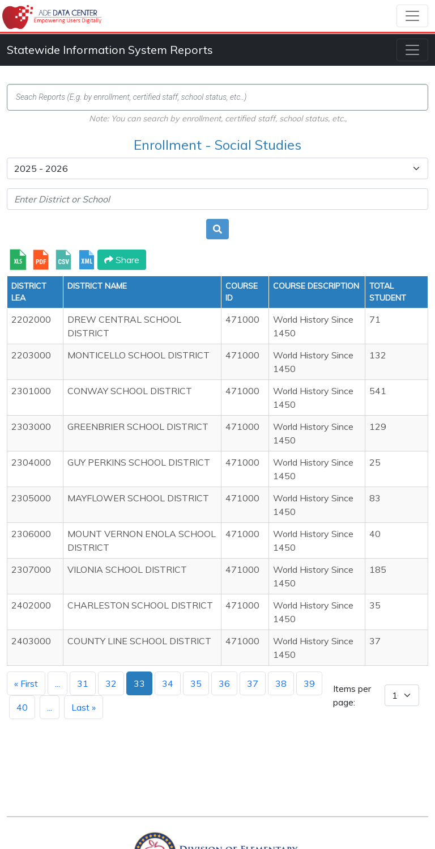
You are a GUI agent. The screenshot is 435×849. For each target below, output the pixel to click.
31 (82, 683)
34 (167, 683)
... (57, 683)
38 (281, 683)
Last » (83, 707)
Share (121, 259)
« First (26, 683)
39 (309, 683)
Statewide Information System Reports (110, 50)
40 (22, 707)
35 (196, 683)
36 (224, 683)
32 (111, 683)
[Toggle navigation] (412, 16)
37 (252, 683)
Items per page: (352, 695)
